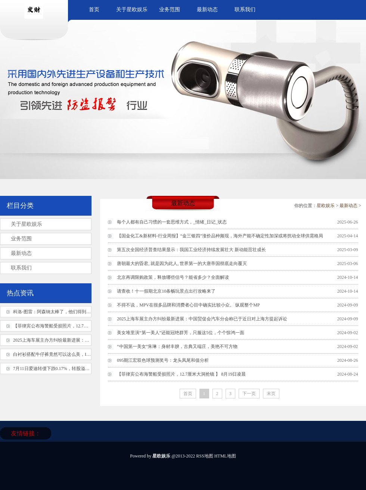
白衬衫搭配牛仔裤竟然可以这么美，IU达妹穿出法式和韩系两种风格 (80, 354)
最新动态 (207, 9)
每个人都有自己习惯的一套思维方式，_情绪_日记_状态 (172, 222)
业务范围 (169, 9)
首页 (94, 9)
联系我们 (245, 9)
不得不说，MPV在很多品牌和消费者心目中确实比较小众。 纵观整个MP (188, 305)
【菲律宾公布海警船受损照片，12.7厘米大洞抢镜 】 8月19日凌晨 (181, 374)
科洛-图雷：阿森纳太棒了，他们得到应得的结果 (61, 311)
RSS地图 (204, 456)
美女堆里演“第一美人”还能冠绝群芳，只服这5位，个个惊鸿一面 (180, 332)
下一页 (249, 393)
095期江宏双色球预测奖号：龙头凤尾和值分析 (163, 360)
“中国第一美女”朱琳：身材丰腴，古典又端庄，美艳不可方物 (177, 346)
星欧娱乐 (326, 205)
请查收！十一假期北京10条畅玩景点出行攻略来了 (166, 291)
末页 (271, 393)
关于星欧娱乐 (132, 9)
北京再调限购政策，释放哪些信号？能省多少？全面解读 (173, 277)
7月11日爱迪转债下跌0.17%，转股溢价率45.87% (60, 368)
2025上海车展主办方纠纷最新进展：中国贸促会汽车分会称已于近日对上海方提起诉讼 (202, 318)
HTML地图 (225, 456)
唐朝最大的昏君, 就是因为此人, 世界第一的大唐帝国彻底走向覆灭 (182, 263)
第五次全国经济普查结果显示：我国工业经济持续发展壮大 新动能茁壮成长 (191, 249)
